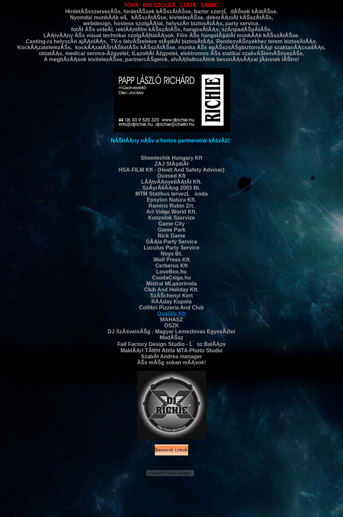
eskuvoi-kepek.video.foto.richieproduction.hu (284, 499)
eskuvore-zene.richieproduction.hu (116, 510)
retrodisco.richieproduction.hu (47, 499)
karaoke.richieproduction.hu (154, 499)
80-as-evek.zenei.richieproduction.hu (305, 495)
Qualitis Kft (171, 313)
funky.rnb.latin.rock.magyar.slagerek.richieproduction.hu (112, 506)
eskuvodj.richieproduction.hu (181, 506)
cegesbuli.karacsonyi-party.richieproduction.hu (242, 506)
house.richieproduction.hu (166, 510)
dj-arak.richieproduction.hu (103, 502)
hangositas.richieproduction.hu (272, 510)
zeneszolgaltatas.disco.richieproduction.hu (133, 495)
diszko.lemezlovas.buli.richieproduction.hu (47, 502)
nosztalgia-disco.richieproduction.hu (102, 499)
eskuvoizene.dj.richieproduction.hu (196, 495)
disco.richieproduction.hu (77, 495)
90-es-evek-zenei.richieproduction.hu (217, 510)
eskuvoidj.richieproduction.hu (305, 506)
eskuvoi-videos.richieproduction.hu (233, 502)
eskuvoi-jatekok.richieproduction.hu (291, 502)
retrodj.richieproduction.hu (66, 510)
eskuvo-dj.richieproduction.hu (32, 495)
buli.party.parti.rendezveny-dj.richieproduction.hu (165, 502)
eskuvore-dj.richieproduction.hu (249, 495)
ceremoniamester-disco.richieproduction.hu (212, 499)
